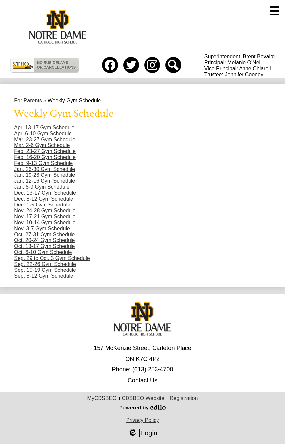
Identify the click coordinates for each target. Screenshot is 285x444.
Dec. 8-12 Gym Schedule (43, 199)
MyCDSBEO (102, 398)
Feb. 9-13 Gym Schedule (43, 163)
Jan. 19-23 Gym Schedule (44, 175)
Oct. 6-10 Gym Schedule (43, 252)
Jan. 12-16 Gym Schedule (44, 181)
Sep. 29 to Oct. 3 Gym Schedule (52, 258)
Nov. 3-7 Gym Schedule (42, 228)
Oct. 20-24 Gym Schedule (44, 240)
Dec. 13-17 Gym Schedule (45, 193)
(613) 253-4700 (152, 369)
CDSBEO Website (143, 398)
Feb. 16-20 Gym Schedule (45, 157)
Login (142, 433)
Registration (184, 398)
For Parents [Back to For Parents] (28, 100)
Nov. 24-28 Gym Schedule (44, 210)
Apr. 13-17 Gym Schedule (44, 127)
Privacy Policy (142, 420)
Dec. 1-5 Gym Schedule (42, 204)
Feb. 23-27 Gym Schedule (45, 151)
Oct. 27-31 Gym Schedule (44, 234)
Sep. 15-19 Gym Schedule (45, 270)
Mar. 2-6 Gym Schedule (42, 145)
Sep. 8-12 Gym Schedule (43, 276)
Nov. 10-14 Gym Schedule (44, 222)
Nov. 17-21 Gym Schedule (44, 216)
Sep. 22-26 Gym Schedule (45, 264)
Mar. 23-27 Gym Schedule (44, 139)
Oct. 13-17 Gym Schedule (44, 246)
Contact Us (142, 380)
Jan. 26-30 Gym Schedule (44, 169)
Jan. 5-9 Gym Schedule (41, 187)
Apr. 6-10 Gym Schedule (42, 133)
